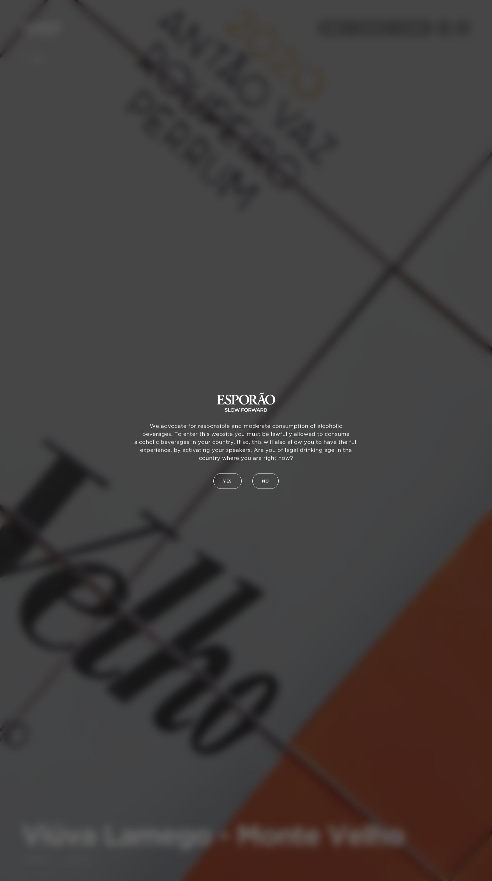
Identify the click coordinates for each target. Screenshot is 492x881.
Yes (227, 481)
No (265, 481)
